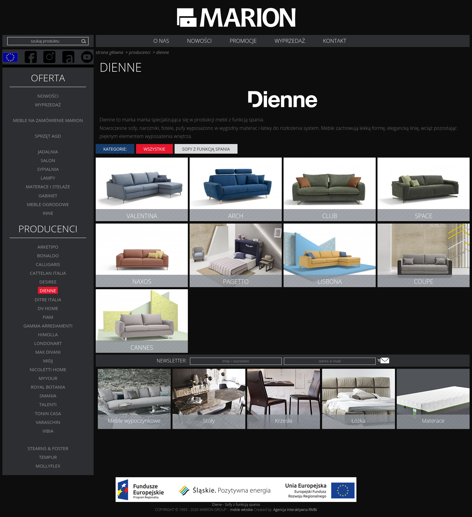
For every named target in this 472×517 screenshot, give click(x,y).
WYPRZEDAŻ (290, 40)
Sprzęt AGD (48, 136)
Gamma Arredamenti (48, 325)
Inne (48, 213)
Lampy (48, 178)
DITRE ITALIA (48, 299)
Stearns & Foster (48, 448)
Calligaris (48, 264)
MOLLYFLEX (48, 466)
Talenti (48, 404)
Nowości (47, 95)
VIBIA (48, 431)
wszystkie (154, 149)
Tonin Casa (48, 413)
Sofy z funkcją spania (206, 149)
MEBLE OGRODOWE (48, 204)
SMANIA (47, 396)
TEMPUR (48, 457)
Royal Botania (48, 387)
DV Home (48, 308)
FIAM (48, 317)
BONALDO (48, 255)
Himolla (48, 334)
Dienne (48, 290)
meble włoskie (242, 509)
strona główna (109, 52)
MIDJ (48, 361)
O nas (161, 40)
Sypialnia (48, 169)
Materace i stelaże (48, 186)
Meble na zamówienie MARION (48, 120)
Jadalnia (48, 152)
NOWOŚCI (199, 40)
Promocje (243, 40)
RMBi (313, 509)
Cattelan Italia (48, 273)
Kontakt (334, 40)
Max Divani (48, 352)
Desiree (48, 282)
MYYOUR (48, 378)
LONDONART (48, 343)
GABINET (48, 195)
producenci (140, 52)
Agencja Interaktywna (290, 509)
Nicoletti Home (48, 369)
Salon (48, 160)
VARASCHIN (48, 422)
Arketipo (47, 247)
